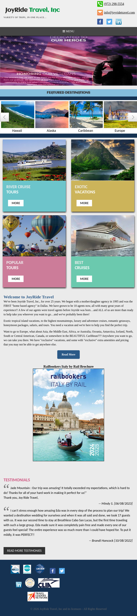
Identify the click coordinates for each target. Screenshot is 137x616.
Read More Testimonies (24, 551)
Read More (68, 354)
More (16, 203)
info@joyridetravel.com (119, 12)
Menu (68, 31)
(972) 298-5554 (114, 4)
